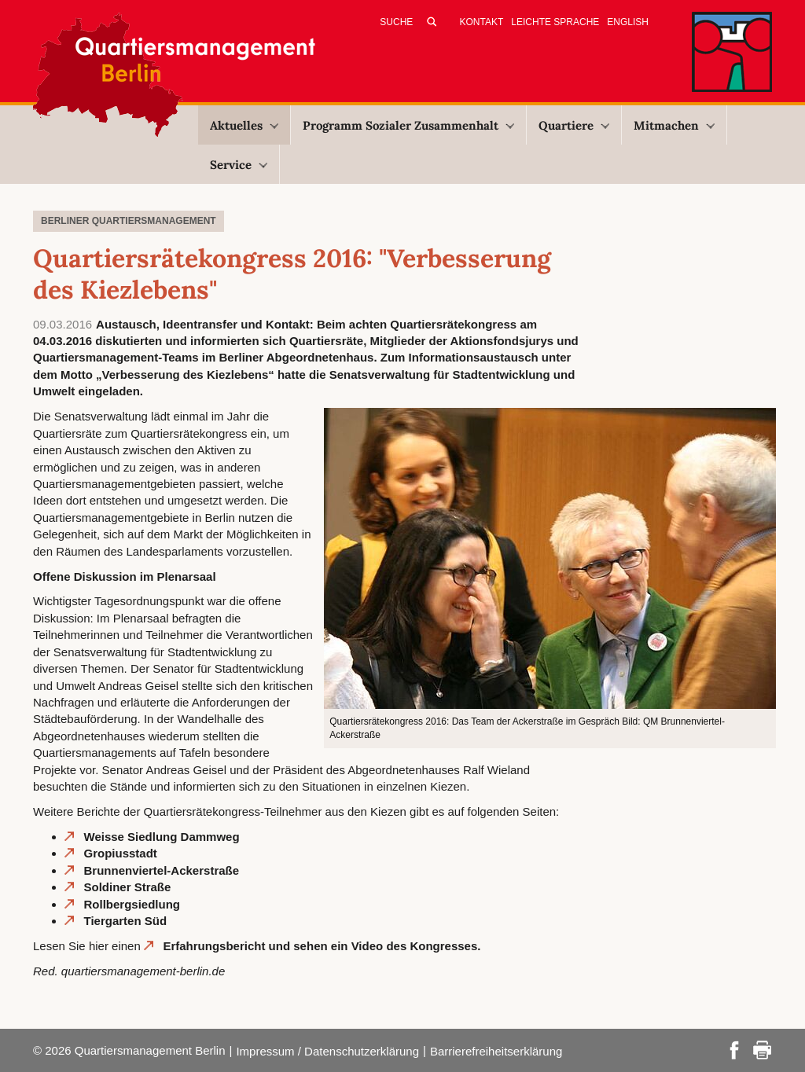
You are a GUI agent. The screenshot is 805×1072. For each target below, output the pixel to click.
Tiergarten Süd (125, 920)
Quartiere (574, 125)
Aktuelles (244, 125)
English (628, 22)
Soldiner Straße (127, 887)
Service (238, 164)
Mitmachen (674, 125)
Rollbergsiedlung (132, 904)
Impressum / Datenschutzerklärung (327, 1051)
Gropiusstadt (120, 853)
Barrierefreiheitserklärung (496, 1051)
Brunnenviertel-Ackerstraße (162, 870)
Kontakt (482, 22)
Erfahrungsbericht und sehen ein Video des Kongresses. (321, 946)
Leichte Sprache (555, 22)
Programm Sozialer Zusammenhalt (408, 125)
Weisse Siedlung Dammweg (162, 836)
